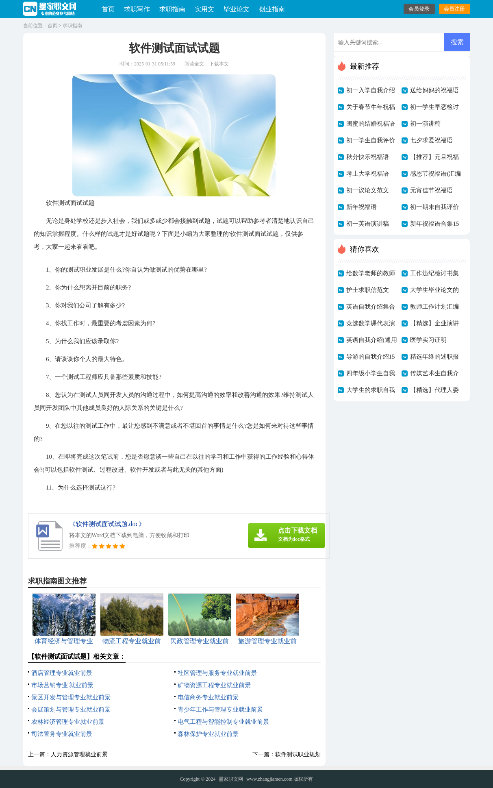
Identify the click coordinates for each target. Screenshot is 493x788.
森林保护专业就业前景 (208, 734)
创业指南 (272, 9)
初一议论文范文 (367, 190)
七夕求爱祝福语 (431, 140)
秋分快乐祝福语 (367, 157)
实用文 (204, 9)
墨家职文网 (231, 779)
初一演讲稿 (425, 123)
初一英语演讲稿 (367, 223)
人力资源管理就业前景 (79, 754)
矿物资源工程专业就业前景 (214, 685)
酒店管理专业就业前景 (61, 673)
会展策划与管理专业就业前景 (71, 709)
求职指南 (172, 9)
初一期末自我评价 (434, 207)
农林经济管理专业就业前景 (67, 721)
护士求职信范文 (367, 290)
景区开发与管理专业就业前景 (71, 697)
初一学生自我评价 (370, 140)
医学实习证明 (428, 340)
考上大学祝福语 (367, 173)
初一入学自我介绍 (370, 90)
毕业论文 (237, 9)
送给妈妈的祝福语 (434, 90)
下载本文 (219, 64)
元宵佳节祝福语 (431, 190)
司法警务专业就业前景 (61, 734)
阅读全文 (194, 64)
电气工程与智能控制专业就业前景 (223, 721)
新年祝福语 (361, 207)
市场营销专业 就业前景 (62, 685)
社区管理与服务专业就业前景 (217, 673)
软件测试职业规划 (298, 754)
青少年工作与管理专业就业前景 (220, 709)
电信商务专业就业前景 (208, 697)
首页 (108, 9)
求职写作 (137, 9)
